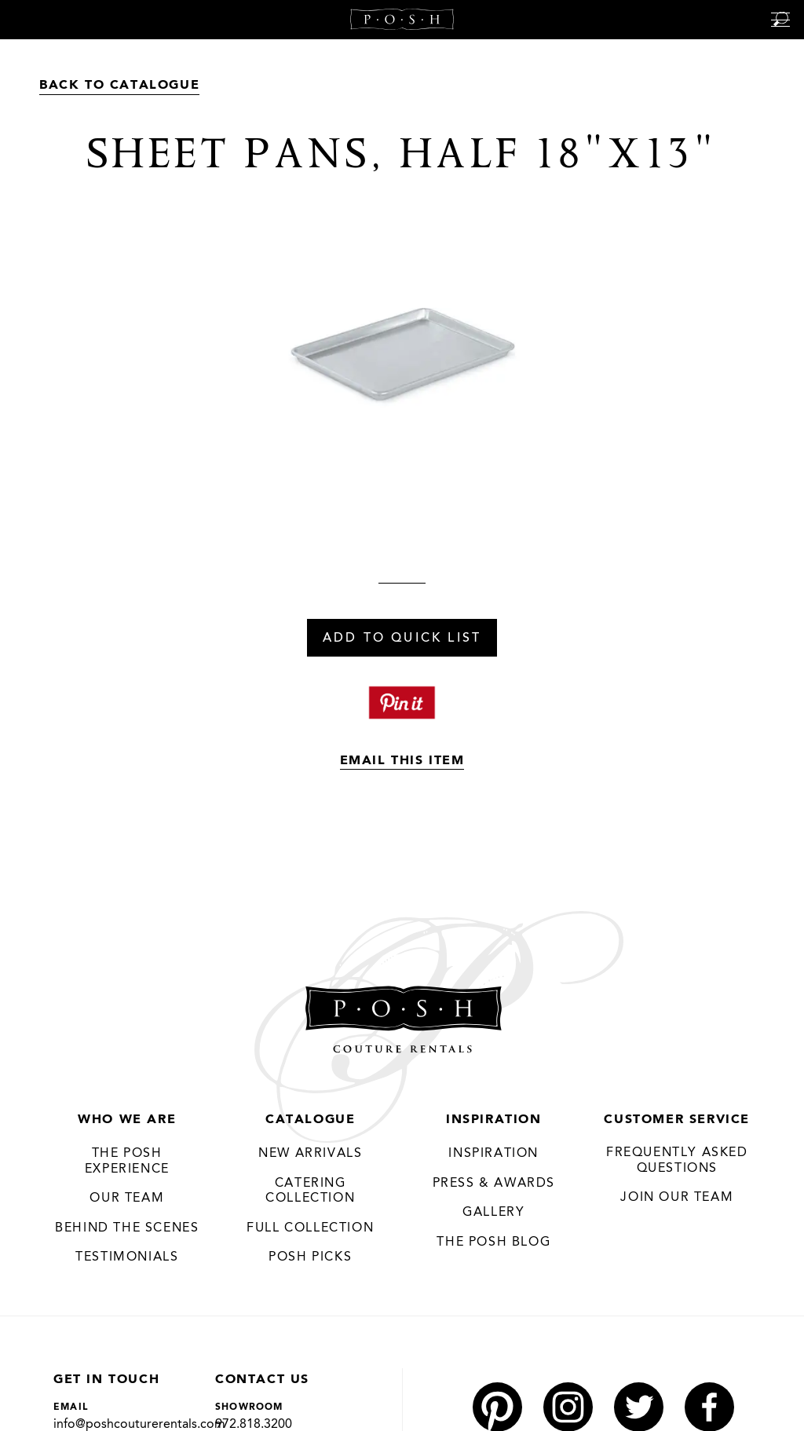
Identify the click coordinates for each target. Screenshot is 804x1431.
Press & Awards (494, 1183)
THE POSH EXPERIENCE (127, 1161)
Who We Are (127, 1120)
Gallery (493, 1212)
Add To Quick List (402, 638)
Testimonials (126, 1257)
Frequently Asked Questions (677, 1161)
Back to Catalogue (119, 85)
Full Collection (310, 1228)
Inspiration (494, 1120)
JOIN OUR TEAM (676, 1197)
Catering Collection (310, 1191)
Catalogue (310, 1120)
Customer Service (677, 1120)
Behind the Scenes (127, 1228)
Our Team (127, 1198)
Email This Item (402, 761)
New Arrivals (310, 1153)
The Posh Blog (493, 1242)
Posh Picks (310, 1257)
